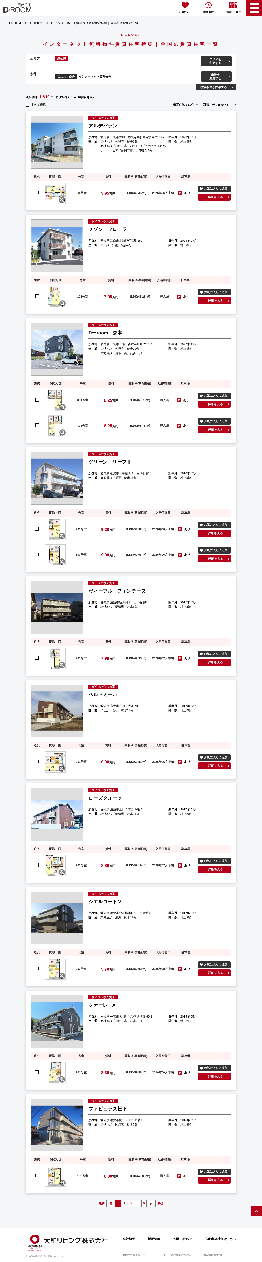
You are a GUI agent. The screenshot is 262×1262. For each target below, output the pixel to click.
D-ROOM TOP (18, 23)
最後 (160, 1203)
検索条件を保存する (213, 87)
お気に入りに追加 (215, 188)
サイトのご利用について (177, 1255)
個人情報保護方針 (213, 1255)
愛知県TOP (41, 23)
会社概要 (129, 1239)
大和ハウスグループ (134, 1255)
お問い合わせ (182, 1239)
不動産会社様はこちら (220, 1239)
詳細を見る (215, 197)
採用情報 (154, 1239)
